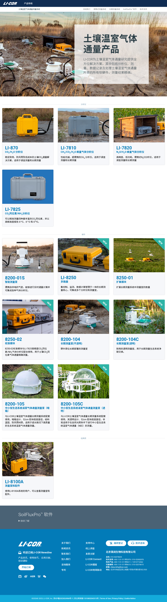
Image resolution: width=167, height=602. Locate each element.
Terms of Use (105, 598)
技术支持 (143, 9)
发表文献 (90, 554)
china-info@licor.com (119, 567)
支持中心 (90, 543)
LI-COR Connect (93, 559)
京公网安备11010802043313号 (86, 598)
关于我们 (65, 543)
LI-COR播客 (91, 564)
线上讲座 (90, 548)
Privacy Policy (117, 598)
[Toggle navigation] (26, 3)
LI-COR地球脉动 (94, 570)
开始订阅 (26, 567)
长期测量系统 (114, 9)
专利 (63, 570)
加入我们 (65, 559)
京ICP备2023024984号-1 (63, 598)
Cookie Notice (129, 598)
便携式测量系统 (100, 9)
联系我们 (65, 554)
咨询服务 (65, 564)
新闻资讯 (65, 548)
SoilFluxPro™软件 (130, 9)
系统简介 (86, 9)
